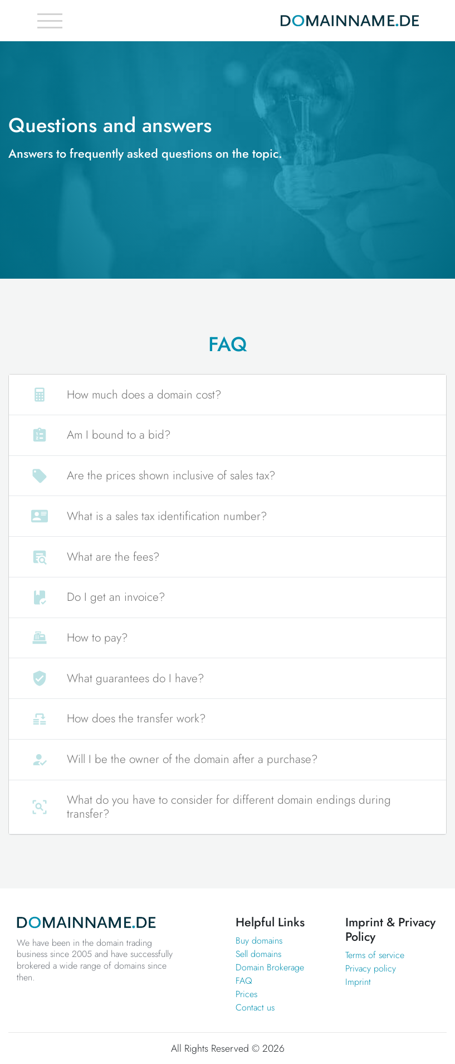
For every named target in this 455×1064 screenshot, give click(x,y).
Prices (246, 994)
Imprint (358, 981)
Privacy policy (370, 968)
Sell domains (258, 954)
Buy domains (259, 940)
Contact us (255, 1007)
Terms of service (374, 955)
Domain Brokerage (270, 967)
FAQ (244, 980)
